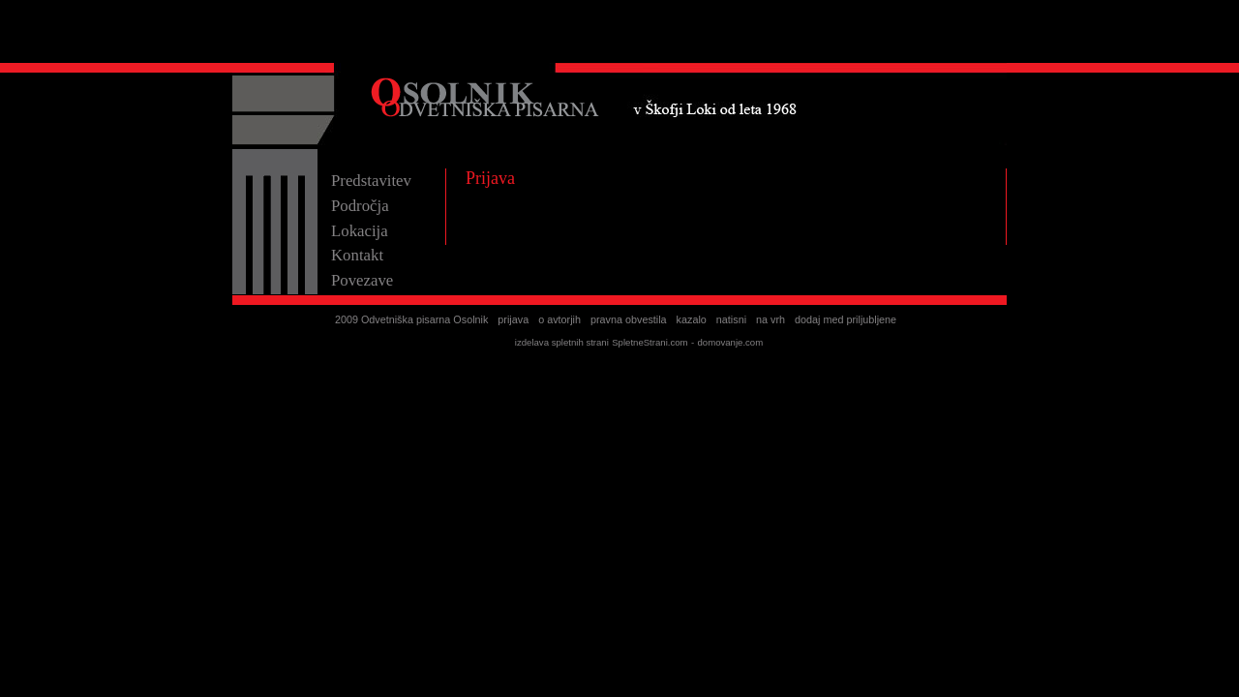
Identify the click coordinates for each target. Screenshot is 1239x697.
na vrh (770, 319)
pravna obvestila (628, 319)
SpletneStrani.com (649, 342)
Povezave (362, 280)
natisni (731, 319)
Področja (360, 206)
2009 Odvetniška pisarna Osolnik (411, 319)
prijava (513, 319)
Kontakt (357, 255)
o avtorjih (559, 319)
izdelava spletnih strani (562, 342)
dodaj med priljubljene (845, 319)
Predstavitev (371, 180)
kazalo (692, 319)
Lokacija (359, 231)
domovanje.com (730, 342)
